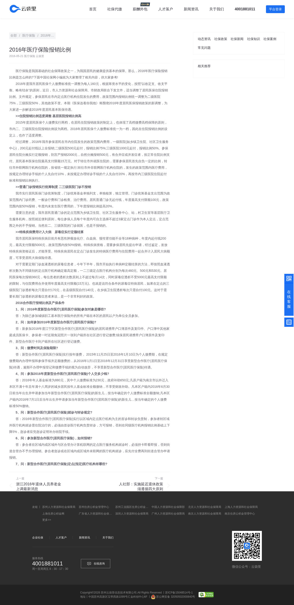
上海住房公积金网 (53, 513)
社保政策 (220, 39)
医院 (157, 96)
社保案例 (269, 39)
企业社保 (37, 537)
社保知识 (253, 39)
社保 (49, 77)
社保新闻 (237, 39)
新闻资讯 (191, 9)
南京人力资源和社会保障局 (204, 513)
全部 (13, 35)
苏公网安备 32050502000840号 (175, 596)
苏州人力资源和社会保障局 (58, 507)
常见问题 (204, 47)
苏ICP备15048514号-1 (179, 592)
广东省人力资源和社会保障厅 (96, 513)
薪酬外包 (140, 9)
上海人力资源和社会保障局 (241, 507)
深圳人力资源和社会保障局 (131, 513)
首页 (92, 9)
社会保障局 (79, 90)
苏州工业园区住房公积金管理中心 (133, 507)
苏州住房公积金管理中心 (94, 507)
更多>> (46, 519)
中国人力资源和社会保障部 (168, 507)
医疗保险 (22, 71)
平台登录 (275, 9)
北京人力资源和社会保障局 (204, 507)
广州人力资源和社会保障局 (168, 513)
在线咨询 (95, 563)
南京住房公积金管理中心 (240, 513)
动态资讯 (204, 39)
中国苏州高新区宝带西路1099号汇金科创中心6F (117, 596)
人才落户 (165, 9)
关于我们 (107, 537)
